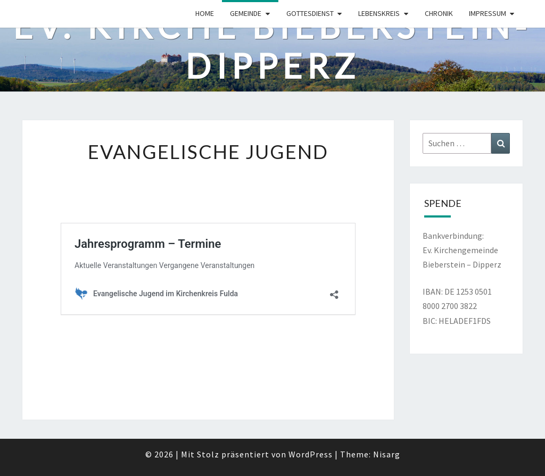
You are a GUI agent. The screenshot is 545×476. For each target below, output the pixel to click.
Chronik (439, 13)
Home (204, 13)
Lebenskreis (379, 13)
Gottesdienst (310, 13)
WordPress (310, 454)
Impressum (487, 13)
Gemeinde (245, 13)
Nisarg (386, 454)
